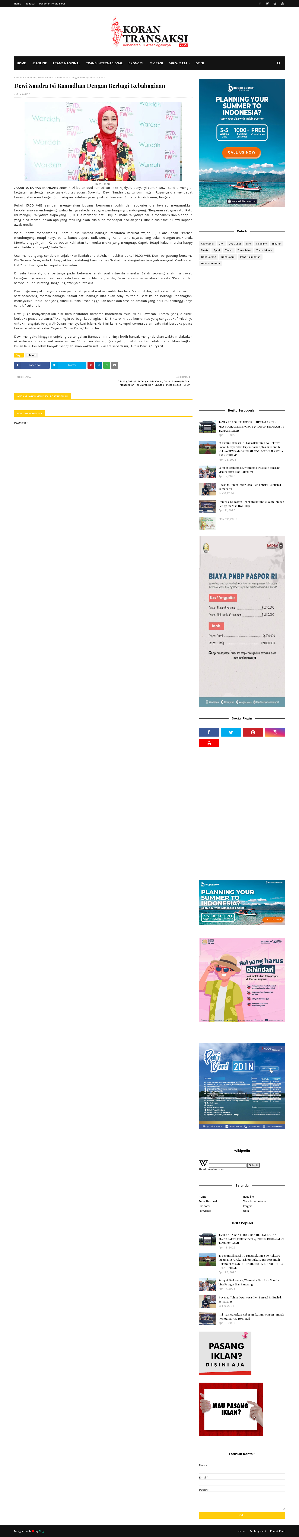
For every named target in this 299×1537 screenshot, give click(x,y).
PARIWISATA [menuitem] (177, 63)
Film (248, 243)
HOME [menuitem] (21, 63)
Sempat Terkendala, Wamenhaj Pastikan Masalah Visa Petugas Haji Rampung (249, 470)
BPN (221, 243)
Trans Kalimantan (250, 256)
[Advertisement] (242, 304)
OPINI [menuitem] (199, 63)
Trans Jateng (208, 256)
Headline (261, 243)
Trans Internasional (254, 1201)
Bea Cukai (235, 243)
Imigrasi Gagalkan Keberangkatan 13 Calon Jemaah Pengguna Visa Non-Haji (251, 504)
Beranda (19, 77)
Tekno (228, 250)
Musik (204, 250)
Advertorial (207, 243)
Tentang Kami (258, 1531)
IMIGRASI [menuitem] (156, 63)
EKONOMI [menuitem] (135, 63)
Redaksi (30, 3)
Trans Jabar (244, 250)
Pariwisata (205, 1210)
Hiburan (31, 77)
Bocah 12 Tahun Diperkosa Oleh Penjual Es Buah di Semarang (250, 487)
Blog (41, 1531)
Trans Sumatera (210, 263)
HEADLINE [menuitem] (39, 63)
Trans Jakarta (264, 250)
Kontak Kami (277, 1531)
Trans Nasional (208, 1201)
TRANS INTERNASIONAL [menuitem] (104, 63)
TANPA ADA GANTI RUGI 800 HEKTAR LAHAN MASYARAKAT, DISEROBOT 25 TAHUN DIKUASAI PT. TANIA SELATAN (251, 426)
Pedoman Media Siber (52, 3)
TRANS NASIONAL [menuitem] (66, 63)
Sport (217, 250)
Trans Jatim (228, 256)
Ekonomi (204, 1206)
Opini (246, 1210)
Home (17, 3)
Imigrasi (248, 1206)
